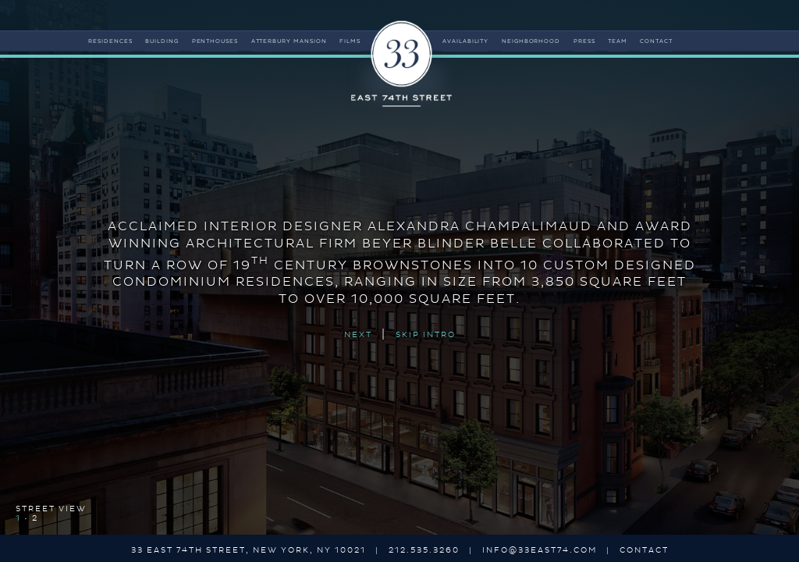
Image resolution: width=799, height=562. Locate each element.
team (617, 41)
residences (110, 41)
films (349, 41)
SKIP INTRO (426, 335)
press (584, 41)
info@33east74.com (539, 550)
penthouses (215, 41)
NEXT (358, 335)
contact (656, 41)
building (162, 41)
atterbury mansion (289, 41)
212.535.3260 (424, 550)
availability (465, 41)
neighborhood (531, 41)
